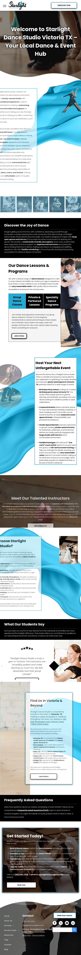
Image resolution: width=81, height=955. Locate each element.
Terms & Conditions (38, 935)
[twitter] (61, 923)
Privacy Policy (26, 935)
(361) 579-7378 (21, 874)
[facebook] (55, 923)
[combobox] (62, 929)
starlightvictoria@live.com (51, 874)
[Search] (74, 929)
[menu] (4, 6)
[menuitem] (13, 916)
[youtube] (67, 923)
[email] (73, 923)
